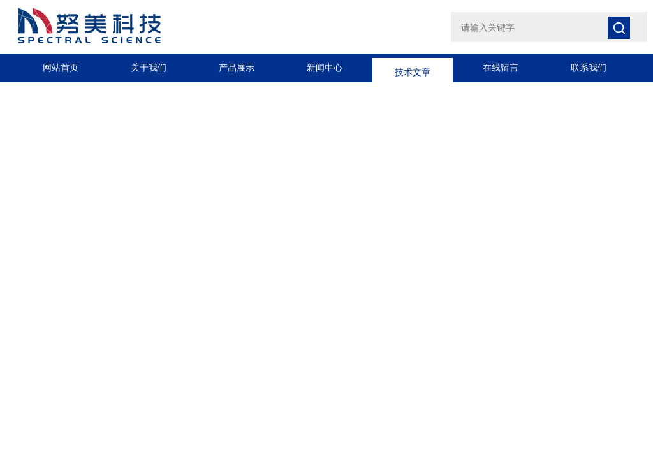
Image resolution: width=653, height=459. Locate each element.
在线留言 (500, 67)
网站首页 (60, 67)
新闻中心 (324, 67)
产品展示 (236, 67)
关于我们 (148, 67)
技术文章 (412, 67)
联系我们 (588, 67)
